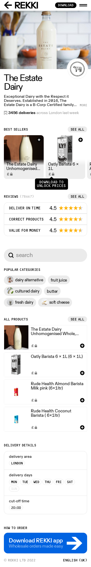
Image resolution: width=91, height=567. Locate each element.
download (66, 5)
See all (77, 129)
